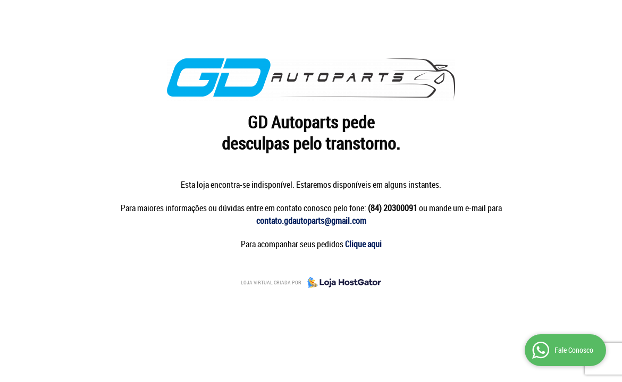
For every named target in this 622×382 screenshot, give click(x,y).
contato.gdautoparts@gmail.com (311, 221)
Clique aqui (363, 244)
